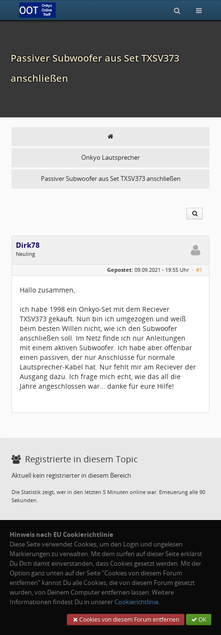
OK (198, 619)
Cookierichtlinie (136, 602)
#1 (199, 269)
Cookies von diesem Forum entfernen (125, 619)
